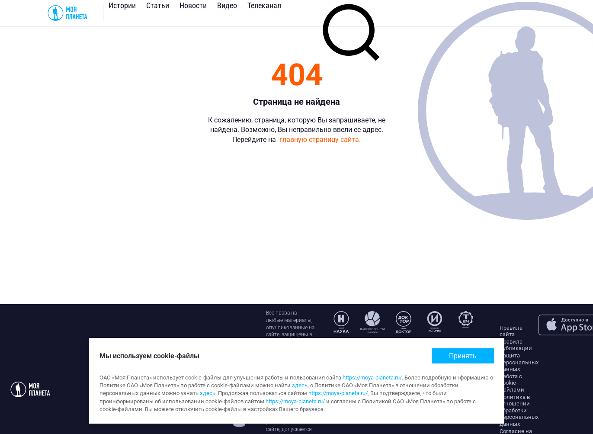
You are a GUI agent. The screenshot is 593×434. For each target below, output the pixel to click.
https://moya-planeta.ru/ (372, 377)
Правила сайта (511, 331)
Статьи (157, 5)
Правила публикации (516, 345)
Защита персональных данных (519, 362)
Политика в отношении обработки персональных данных (519, 410)
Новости (193, 5)
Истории (122, 5)
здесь (300, 385)
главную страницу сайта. (320, 139)
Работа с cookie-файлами (512, 383)
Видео (227, 5)
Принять (463, 356)
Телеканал (264, 5)
